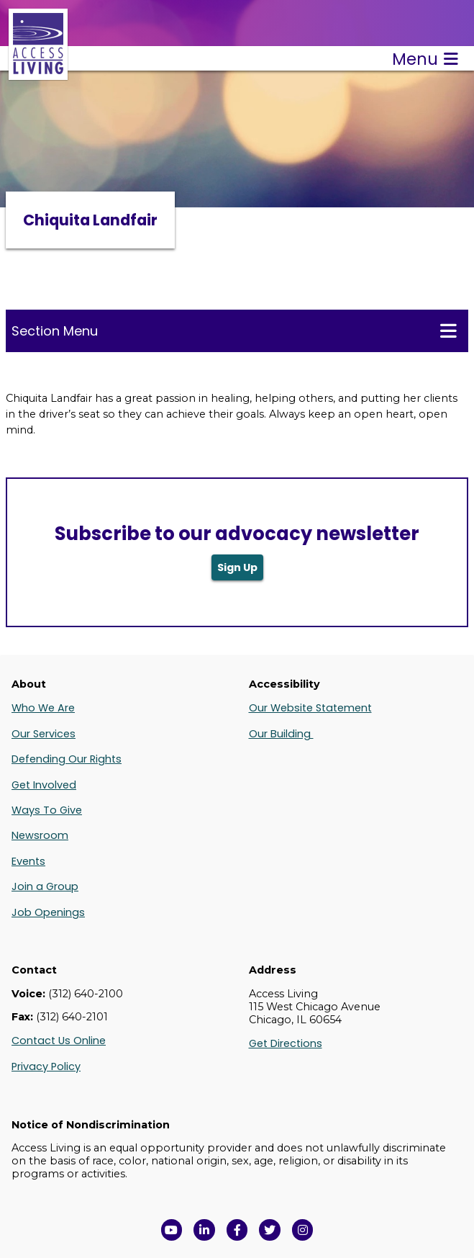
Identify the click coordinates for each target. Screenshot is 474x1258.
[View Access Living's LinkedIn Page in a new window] (204, 1230)
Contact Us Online (59, 1040)
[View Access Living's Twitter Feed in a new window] (270, 1230)
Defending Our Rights (67, 759)
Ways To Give (47, 810)
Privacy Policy (46, 1066)
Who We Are (43, 708)
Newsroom (40, 835)
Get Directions (285, 1043)
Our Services (44, 734)
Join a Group (45, 886)
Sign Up (237, 567)
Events (28, 861)
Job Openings (48, 912)
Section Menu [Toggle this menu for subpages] (234, 330)
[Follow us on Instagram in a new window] (303, 1230)
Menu (425, 59)
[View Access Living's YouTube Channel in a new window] (172, 1230)
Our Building (281, 734)
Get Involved (44, 785)
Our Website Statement (310, 708)
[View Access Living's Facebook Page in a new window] (237, 1230)
